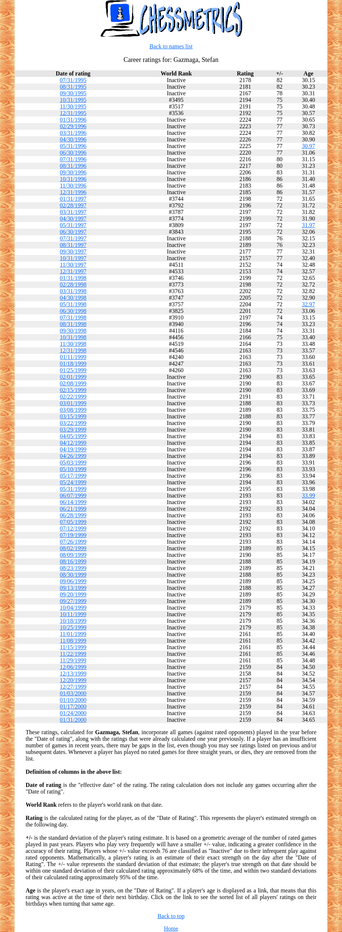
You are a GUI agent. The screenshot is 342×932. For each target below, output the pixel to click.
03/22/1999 (73, 423)
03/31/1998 (73, 291)
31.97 (308, 225)
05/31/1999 (73, 489)
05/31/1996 (73, 146)
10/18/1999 (73, 621)
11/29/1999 (73, 660)
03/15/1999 (73, 416)
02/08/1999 (73, 383)
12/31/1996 (73, 192)
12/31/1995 (73, 113)
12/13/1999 (73, 673)
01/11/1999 (73, 357)
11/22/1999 (73, 654)
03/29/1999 (73, 429)
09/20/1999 (73, 594)
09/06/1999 (73, 581)
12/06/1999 (73, 667)
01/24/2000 (73, 713)
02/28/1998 (73, 284)
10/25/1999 (73, 627)
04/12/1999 (73, 443)
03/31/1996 (73, 133)
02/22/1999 (73, 396)
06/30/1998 (73, 311)
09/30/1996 (73, 172)
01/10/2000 (73, 700)
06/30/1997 (73, 232)
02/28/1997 (73, 205)
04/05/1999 (73, 436)
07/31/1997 (73, 238)
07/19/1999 (73, 535)
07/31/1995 (73, 80)
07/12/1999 (73, 528)
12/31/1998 (73, 350)
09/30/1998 (73, 331)
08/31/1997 (73, 245)
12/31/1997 (73, 271)
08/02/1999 (73, 548)
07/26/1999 (73, 542)
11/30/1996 (73, 185)
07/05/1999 (73, 522)
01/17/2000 (73, 706)
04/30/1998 (73, 298)
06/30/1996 (73, 152)
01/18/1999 (73, 363)
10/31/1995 (73, 100)
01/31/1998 (73, 278)
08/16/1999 (73, 561)
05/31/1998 (73, 304)
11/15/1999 (73, 647)
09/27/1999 (73, 601)
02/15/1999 (73, 390)
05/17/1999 (73, 476)
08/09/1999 (73, 555)
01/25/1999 (73, 370)
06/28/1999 (73, 515)
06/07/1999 (73, 495)
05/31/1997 (73, 225)
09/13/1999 (73, 588)
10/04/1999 (73, 607)
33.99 (308, 495)
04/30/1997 (73, 218)
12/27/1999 (73, 687)
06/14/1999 (73, 502)
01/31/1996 (73, 119)
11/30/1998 (73, 344)
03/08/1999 (73, 410)
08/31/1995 (73, 87)
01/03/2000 (73, 693)
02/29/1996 (73, 126)
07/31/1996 (73, 159)
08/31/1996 (73, 166)
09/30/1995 (73, 93)
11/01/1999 (73, 634)
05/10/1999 (73, 469)
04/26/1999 (73, 456)
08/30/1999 (73, 575)
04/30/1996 (73, 139)
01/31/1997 (73, 199)
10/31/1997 (73, 258)
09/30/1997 (73, 251)
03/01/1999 (73, 403)
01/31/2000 (73, 720)
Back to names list (171, 46)
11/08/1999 (73, 640)
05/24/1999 (73, 482)
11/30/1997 (73, 265)
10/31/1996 (73, 179)
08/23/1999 (73, 568)
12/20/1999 (73, 680)
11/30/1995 (73, 106)
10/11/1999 (73, 614)
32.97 (308, 304)
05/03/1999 (73, 462)
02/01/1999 (73, 377)
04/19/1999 (73, 449)
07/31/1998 (73, 317)
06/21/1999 (73, 509)
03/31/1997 (73, 212)
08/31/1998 (73, 324)
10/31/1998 (73, 337)
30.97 (308, 146)
